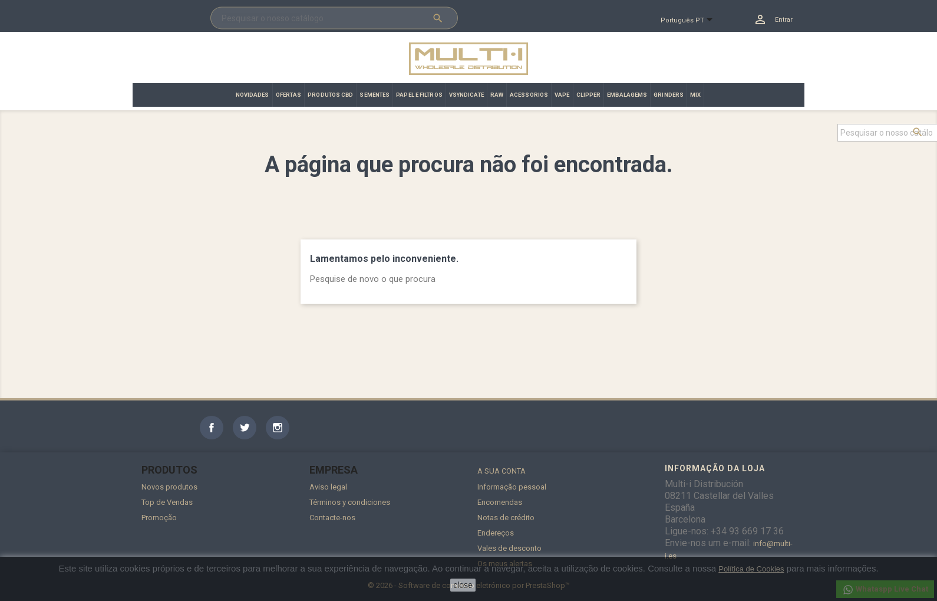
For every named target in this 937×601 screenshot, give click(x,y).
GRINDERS (669, 94)
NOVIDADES (252, 94)
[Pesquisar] (334, 18)
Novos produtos (169, 486)
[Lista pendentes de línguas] (691, 21)
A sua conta (501, 471)
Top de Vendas (167, 502)
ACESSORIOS (529, 94)
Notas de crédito (506, 517)
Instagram (277, 427)
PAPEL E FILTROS (419, 94)
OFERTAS (289, 94)
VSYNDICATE (466, 94)
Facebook (211, 427)
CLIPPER (588, 94)
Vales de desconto (509, 548)
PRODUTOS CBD (330, 94)
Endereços (495, 532)
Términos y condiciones (349, 502)
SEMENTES (374, 94)
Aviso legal (328, 486)
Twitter (244, 427)
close (463, 585)
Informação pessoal (511, 486)
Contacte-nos (332, 517)
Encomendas (499, 502)
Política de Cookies (751, 568)
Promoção (159, 517)
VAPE (562, 94)
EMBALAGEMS (627, 94)
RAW (496, 94)
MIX (695, 94)
